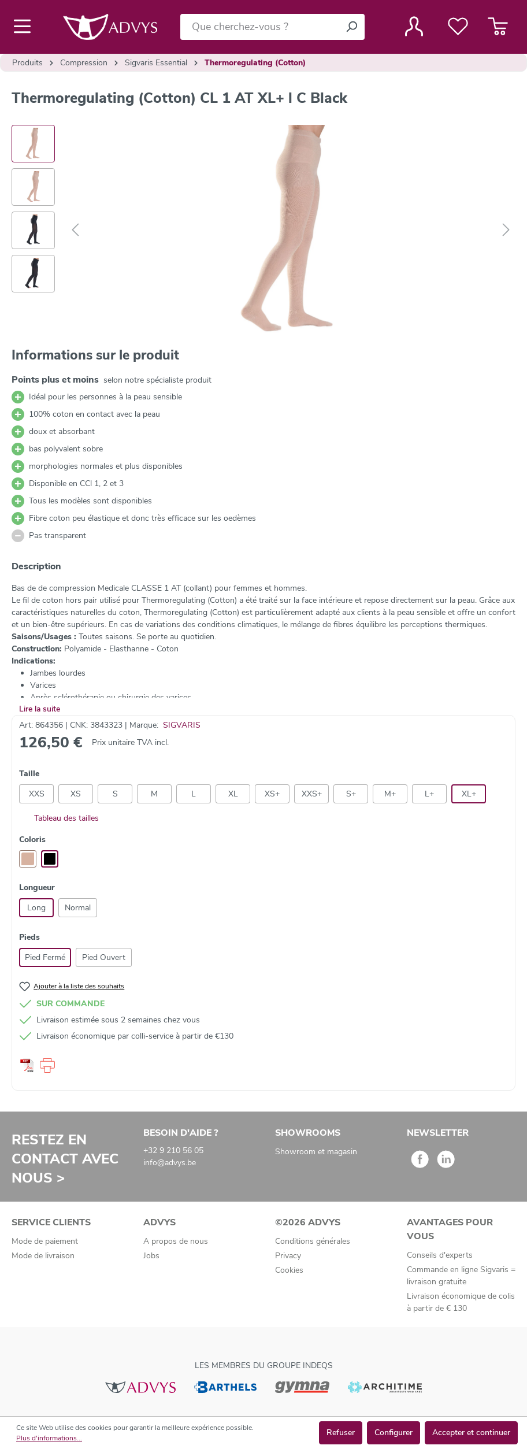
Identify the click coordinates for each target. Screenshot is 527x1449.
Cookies (289, 1270)
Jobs (151, 1255)
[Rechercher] (351, 27)
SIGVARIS (182, 725)
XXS (36, 793)
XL (233, 793)
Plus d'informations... (49, 1438)
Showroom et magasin (316, 1151)
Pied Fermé (45, 957)
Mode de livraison (43, 1255)
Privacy (288, 1255)
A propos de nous (175, 1241)
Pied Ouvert (103, 957)
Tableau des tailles (59, 818)
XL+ (469, 793)
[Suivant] (506, 230)
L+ (429, 793)
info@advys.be (169, 1162)
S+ (351, 793)
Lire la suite (39, 708)
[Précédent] (75, 230)
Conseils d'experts (440, 1255)
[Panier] (497, 26)
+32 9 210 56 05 (173, 1150)
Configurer (393, 1432)
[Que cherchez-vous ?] (259, 27)
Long (36, 907)
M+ (390, 793)
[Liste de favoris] (458, 26)
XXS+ (312, 793)
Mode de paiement (45, 1241)
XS (75, 793)
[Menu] (26, 26)
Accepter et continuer (471, 1432)
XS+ (272, 793)
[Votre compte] (414, 26)
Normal (78, 907)
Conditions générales (312, 1241)
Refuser (340, 1432)
